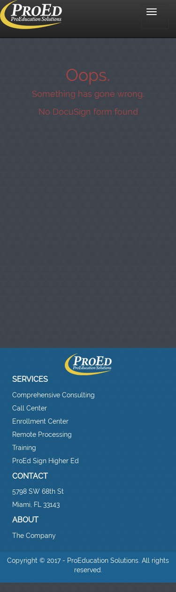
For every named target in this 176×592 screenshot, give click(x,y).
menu (155, 16)
